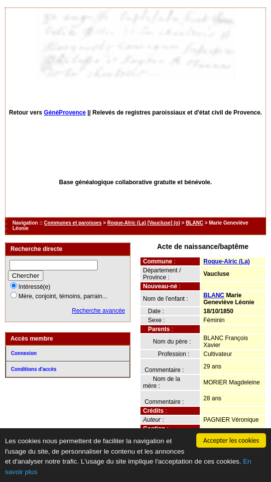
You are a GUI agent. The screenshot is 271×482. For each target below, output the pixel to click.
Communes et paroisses (73, 223)
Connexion (24, 353)
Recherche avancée (98, 310)
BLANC (194, 223)
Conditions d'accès (33, 369)
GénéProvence (65, 112)
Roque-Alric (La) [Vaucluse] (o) (143, 223)
